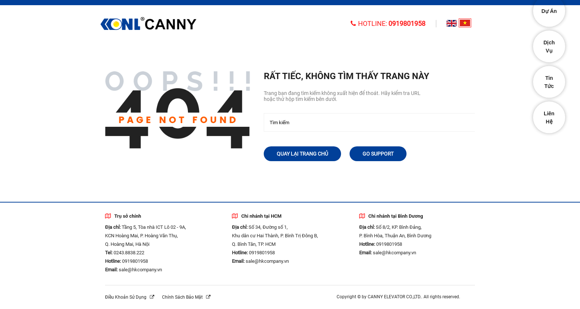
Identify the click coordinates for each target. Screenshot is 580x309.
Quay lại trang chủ (302, 154)
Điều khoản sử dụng (129, 297)
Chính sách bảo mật (186, 297)
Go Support (378, 154)
